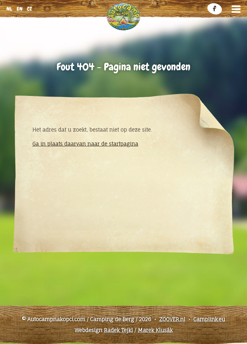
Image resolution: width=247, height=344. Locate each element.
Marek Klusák (155, 330)
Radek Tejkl (118, 330)
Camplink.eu (209, 319)
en (20, 8)
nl (9, 8)
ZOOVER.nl (172, 319)
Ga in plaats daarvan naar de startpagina (85, 144)
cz (29, 8)
